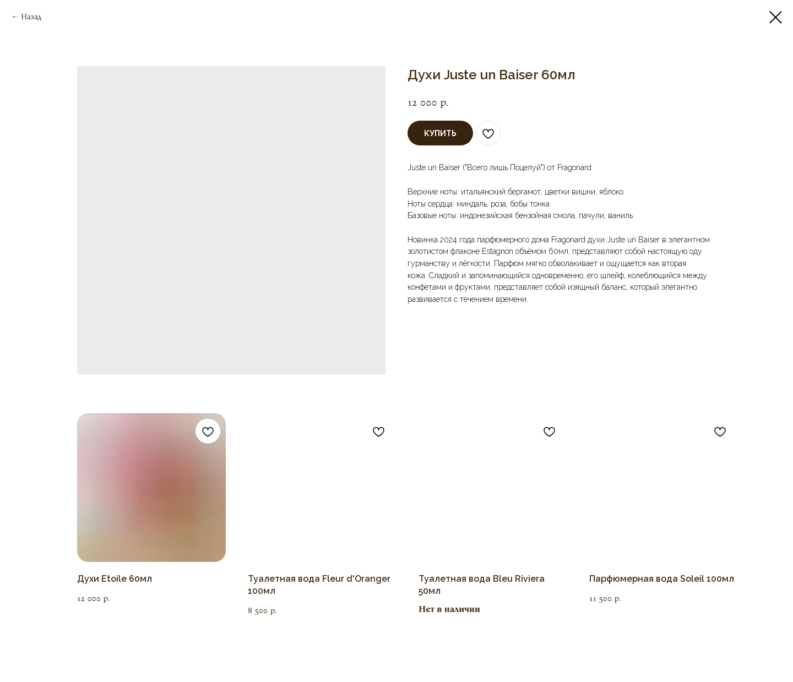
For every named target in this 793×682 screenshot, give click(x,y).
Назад (31, 16)
